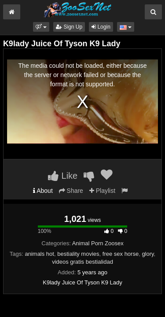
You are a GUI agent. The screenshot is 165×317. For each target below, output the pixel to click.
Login (101, 27)
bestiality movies (78, 254)
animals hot (39, 254)
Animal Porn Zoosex (98, 243)
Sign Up (69, 27)
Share (71, 190)
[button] (41, 27)
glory (148, 254)
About (43, 190)
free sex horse (121, 254)
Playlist (102, 190)
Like (62, 176)
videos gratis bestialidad (82, 261)
